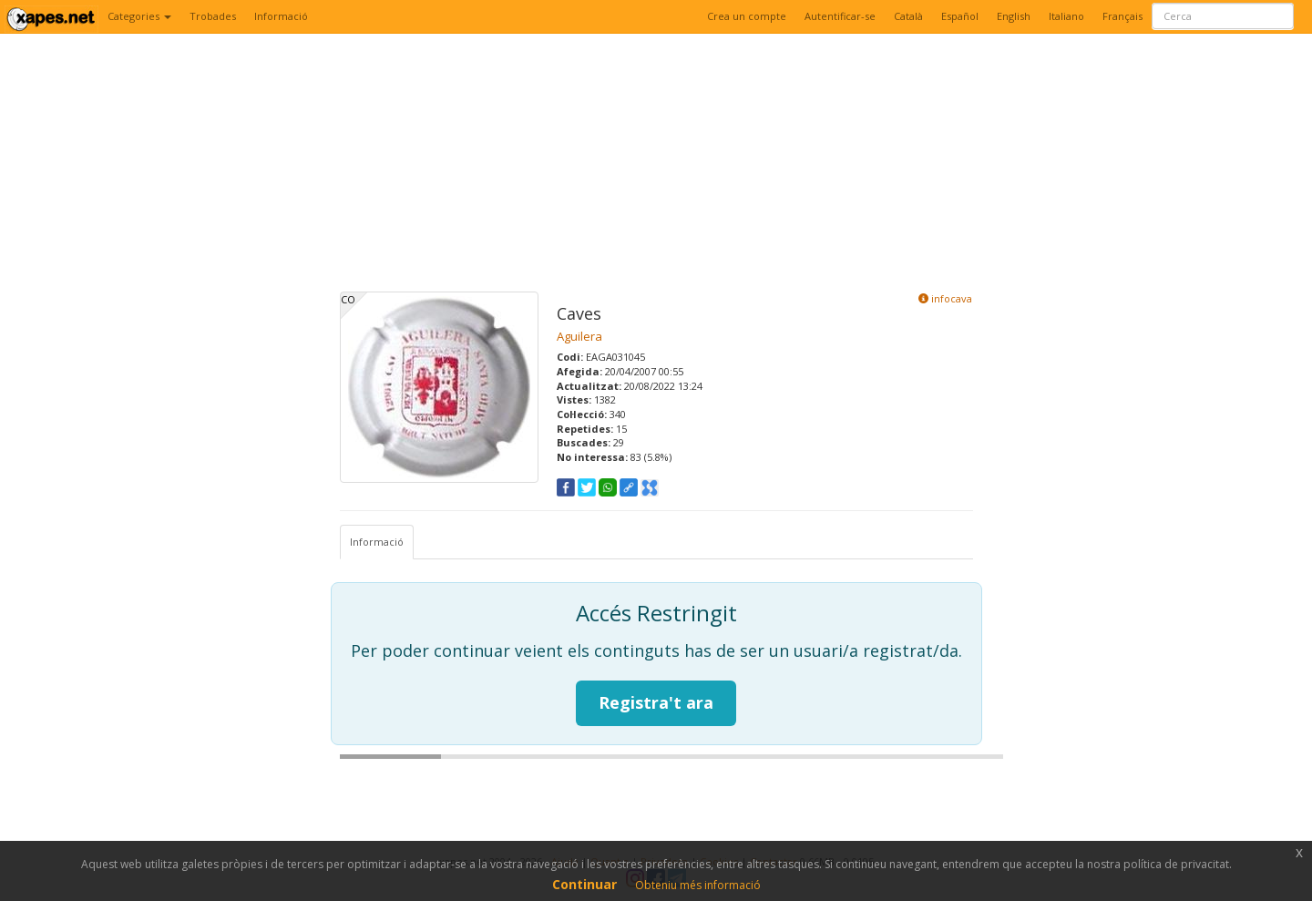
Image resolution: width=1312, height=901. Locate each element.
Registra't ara (656, 702)
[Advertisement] (656, 164)
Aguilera (579, 336)
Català (908, 16)
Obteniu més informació (698, 885)
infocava (945, 298)
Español (960, 16)
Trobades (213, 16)
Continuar (584, 884)
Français (1122, 16)
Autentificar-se (840, 16)
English (1013, 16)
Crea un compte (746, 16)
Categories (139, 16)
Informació (281, 16)
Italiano (1066, 16)
